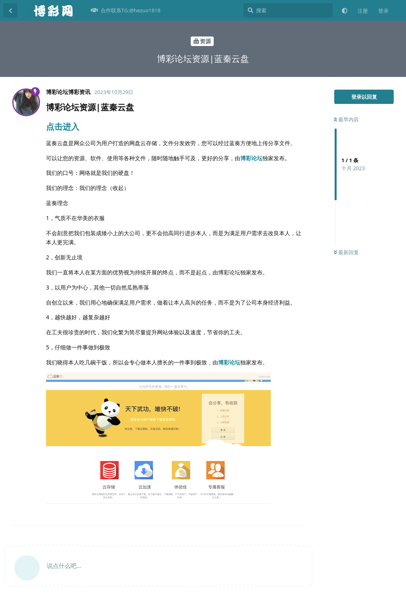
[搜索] (288, 10)
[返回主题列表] (10, 10)
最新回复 (346, 252)
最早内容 (346, 119)
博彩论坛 (251, 158)
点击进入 (62, 126)
